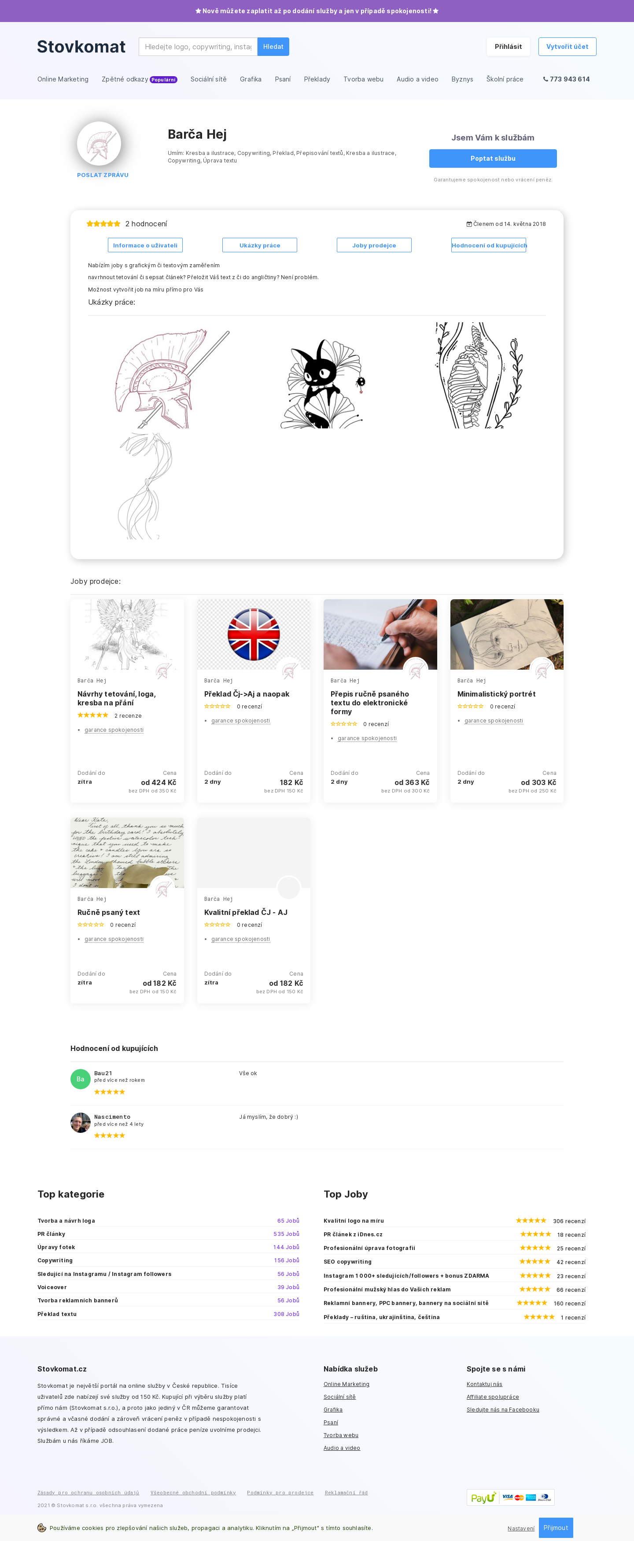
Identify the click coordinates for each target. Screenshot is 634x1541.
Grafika (333, 1408)
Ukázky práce (260, 245)
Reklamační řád (346, 1491)
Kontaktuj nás (485, 1383)
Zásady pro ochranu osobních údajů (88, 1491)
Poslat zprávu (103, 174)
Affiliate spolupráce (493, 1396)
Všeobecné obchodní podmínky (193, 1491)
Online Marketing (346, 1383)
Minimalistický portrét (496, 693)
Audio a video (342, 1447)
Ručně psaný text (108, 911)
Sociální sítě (340, 1396)
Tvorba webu (341, 1434)
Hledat (273, 46)
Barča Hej (92, 679)
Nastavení (521, 1528)
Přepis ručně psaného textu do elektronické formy (370, 702)
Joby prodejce (374, 245)
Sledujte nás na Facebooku (503, 1408)
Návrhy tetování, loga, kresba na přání (116, 697)
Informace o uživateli (145, 245)
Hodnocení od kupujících (489, 245)
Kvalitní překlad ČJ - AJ (246, 911)
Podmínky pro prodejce (280, 1491)
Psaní (331, 1421)
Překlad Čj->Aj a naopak (247, 693)
